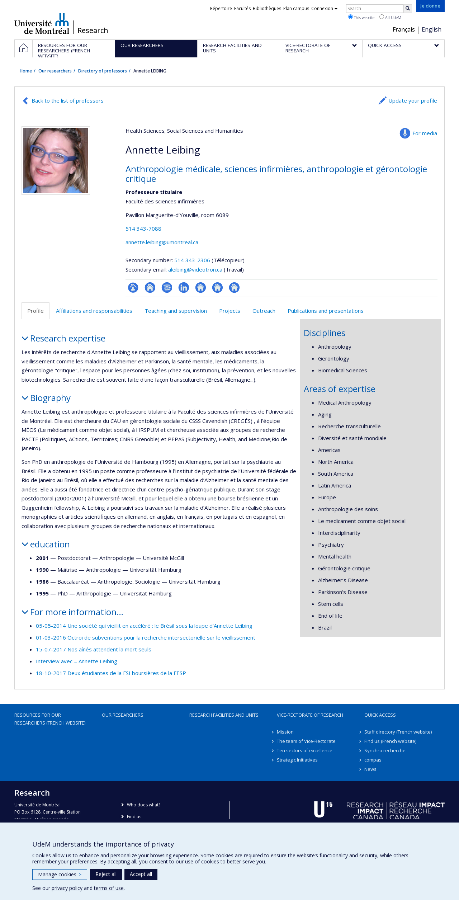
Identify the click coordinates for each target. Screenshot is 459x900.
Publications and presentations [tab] (326, 310)
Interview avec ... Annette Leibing (76, 661)
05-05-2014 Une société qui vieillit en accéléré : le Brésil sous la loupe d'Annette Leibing (144, 625)
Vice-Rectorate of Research (310, 715)
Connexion (324, 8)
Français (404, 29)
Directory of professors (102, 71)
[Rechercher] (407, 8)
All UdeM (390, 17)
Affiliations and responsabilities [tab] (94, 310)
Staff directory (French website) (398, 732)
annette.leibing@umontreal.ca (162, 242)
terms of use (109, 888)
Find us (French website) (390, 741)
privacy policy (67, 888)
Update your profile (412, 100)
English (431, 29)
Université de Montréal (41, 23)
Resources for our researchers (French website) (49, 719)
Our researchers (55, 71)
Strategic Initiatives (297, 760)
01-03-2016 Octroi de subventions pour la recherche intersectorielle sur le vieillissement (145, 637)
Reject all (106, 874)
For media (424, 133)
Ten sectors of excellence (304, 750)
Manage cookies (59, 874)
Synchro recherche (385, 750)
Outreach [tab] (263, 310)
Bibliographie (166, 287)
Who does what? (143, 805)
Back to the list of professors (68, 100)
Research (92, 30)
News (370, 769)
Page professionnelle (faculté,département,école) (133, 287)
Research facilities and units (224, 715)
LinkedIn (183, 287)
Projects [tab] (229, 310)
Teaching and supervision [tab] (176, 310)
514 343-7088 (143, 228)
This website (361, 17)
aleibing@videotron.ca (195, 269)
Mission (285, 732)
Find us (134, 817)
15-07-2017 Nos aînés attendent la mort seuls (93, 649)
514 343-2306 (193, 260)
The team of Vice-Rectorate (306, 741)
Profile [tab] (35, 310)
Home (26, 71)
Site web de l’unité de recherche (150, 287)
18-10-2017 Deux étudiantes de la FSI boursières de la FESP (111, 673)
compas (373, 760)
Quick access (380, 715)
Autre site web (200, 287)
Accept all (141, 874)
